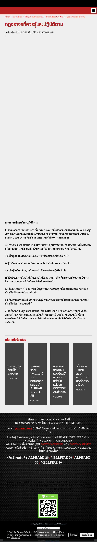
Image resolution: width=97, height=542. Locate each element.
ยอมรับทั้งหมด (87, 535)
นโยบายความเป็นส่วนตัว (56, 535)
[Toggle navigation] (93, 10)
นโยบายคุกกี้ (15, 537)
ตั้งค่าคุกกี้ (73, 535)
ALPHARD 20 (38, 457)
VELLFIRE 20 (61, 457)
